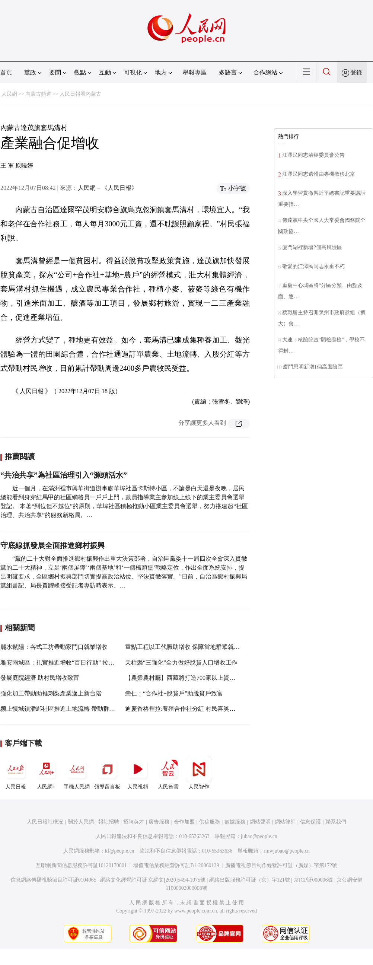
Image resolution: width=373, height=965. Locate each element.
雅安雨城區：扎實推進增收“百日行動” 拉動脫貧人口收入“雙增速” (86, 662)
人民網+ (46, 773)
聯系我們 (335, 822)
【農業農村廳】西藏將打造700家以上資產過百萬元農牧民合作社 (210, 678)
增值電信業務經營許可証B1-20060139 (176, 865)
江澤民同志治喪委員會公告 (313, 155)
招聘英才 (133, 822)
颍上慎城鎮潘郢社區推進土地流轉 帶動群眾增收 (63, 709)
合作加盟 (184, 822)
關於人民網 (81, 822)
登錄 (356, 72)
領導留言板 (107, 773)
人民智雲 (168, 773)
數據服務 (234, 822)
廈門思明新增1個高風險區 (313, 367)
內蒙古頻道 (38, 94)
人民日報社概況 (45, 822)
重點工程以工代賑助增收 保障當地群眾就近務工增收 (194, 647)
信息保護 (310, 822)
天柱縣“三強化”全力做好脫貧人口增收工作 (181, 662)
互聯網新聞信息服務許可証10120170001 (81, 865)
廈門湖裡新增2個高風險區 (312, 247)
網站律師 (285, 822)
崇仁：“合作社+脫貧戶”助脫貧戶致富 (174, 693)
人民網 (9, 94)
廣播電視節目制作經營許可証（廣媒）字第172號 (281, 865)
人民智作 (199, 773)
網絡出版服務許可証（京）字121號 (249, 880)
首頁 (6, 72)
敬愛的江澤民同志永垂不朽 (313, 266)
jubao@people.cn (259, 836)
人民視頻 (138, 773)
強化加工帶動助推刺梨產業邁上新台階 (51, 693)
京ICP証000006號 (313, 880)
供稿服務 (209, 822)
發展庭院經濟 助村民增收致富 (39, 678)
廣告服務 (159, 822)
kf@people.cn (119, 851)
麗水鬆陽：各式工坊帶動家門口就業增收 (54, 647)
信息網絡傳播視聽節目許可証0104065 (53, 880)
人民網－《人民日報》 (107, 188)
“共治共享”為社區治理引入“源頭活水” (63, 475)
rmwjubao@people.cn (287, 851)
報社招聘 (108, 822)
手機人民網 (77, 773)
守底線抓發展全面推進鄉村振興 (52, 545)
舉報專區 (195, 72)
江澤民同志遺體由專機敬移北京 (318, 174)
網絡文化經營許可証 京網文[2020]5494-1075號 (153, 880)
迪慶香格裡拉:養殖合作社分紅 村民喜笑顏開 (183, 709)
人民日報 (16, 773)
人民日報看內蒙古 (80, 94)
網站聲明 (260, 822)
